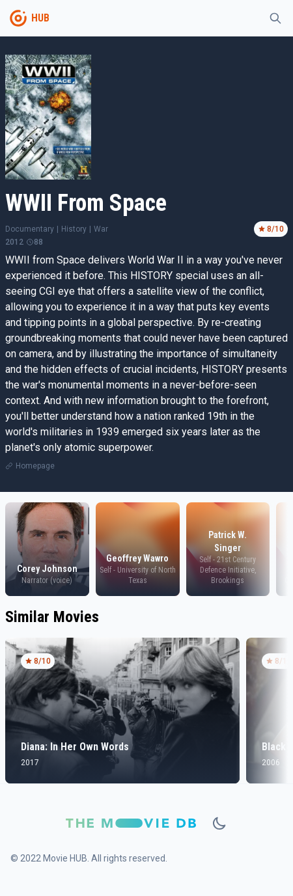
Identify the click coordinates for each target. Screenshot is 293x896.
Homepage (35, 465)
